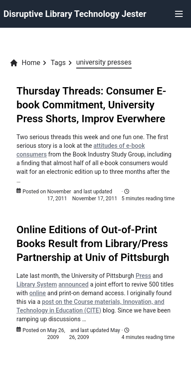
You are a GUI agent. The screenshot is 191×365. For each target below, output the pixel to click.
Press (143, 275)
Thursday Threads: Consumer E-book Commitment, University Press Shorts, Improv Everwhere (91, 105)
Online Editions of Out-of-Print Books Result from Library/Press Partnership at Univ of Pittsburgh (92, 244)
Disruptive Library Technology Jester (74, 14)
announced (73, 284)
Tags (58, 63)
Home (25, 63)
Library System (36, 284)
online (37, 293)
